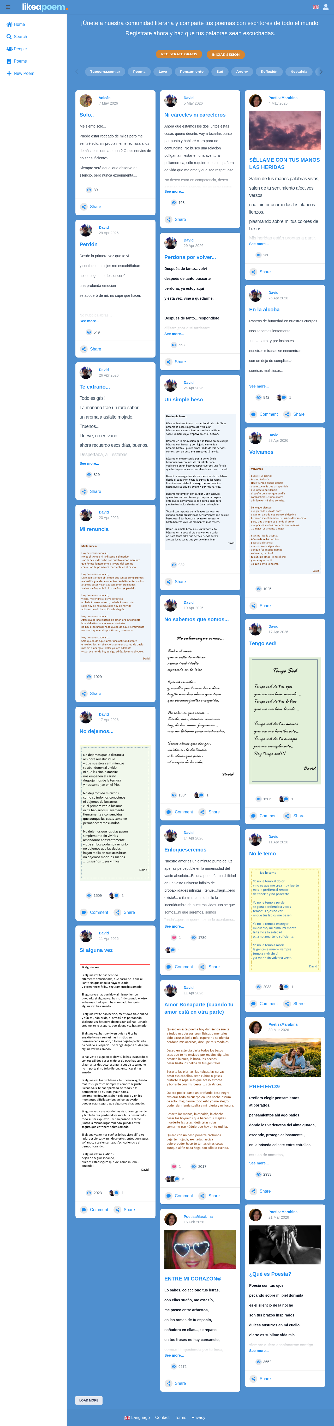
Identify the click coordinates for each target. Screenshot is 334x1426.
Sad (220, 71)
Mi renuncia (94, 529)
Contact (162, 1417)
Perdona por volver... (190, 257)
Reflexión (269, 71)
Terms (180, 1417)
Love (163, 71)
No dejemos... (97, 731)
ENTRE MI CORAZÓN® (192, 1279)
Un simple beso (183, 399)
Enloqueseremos (185, 850)
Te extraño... (95, 387)
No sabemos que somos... (196, 619)
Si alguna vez (96, 950)
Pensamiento (192, 71)
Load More (88, 1400)
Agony (242, 71)
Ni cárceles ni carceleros (195, 115)
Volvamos (261, 452)
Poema (139, 71)
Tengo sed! (263, 643)
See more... (174, 191)
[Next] (321, 72)
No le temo (262, 853)
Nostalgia (299, 71)
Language (137, 1417)
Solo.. (87, 115)
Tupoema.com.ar (105, 71)
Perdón (89, 244)
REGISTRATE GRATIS (179, 54)
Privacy (198, 1417)
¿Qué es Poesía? (270, 1274)
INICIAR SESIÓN (226, 54)
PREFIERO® (264, 1086)
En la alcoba (264, 309)
